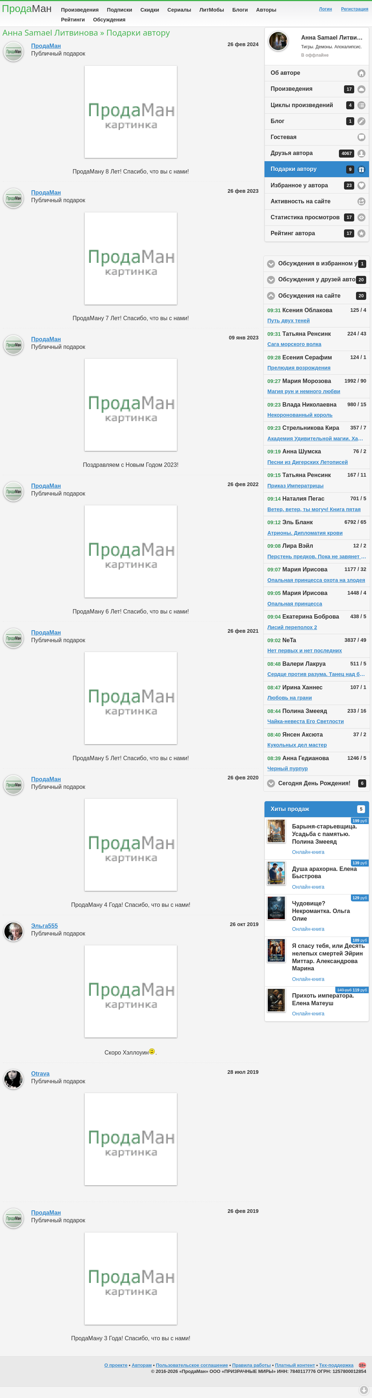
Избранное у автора (312, 197)
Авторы (266, 10)
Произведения (80, 10)
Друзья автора (312, 165)
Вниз (364, 1390)
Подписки (119, 10)
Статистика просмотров (312, 229)
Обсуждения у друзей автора (324, 291)
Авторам (142, 1376)
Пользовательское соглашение (192, 1376)
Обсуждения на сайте (324, 307)
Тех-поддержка (336, 1376)
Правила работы (251, 1376)
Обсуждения (109, 20)
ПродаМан (46, 57)
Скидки (150, 10)
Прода (27, 8)
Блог (312, 132)
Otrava (40, 1085)
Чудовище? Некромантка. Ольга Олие (321, 922)
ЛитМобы (211, 10)
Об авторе (285, 84)
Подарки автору (312, 181)
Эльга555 (44, 937)
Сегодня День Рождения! (324, 795)
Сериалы (179, 10)
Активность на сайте (301, 212)
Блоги (240, 10)
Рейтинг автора (312, 245)
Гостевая (283, 148)
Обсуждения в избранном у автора (324, 275)
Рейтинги (73, 20)
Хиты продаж (318, 820)
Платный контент (295, 1376)
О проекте (116, 1376)
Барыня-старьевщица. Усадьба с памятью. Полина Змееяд (324, 845)
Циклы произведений (312, 117)
